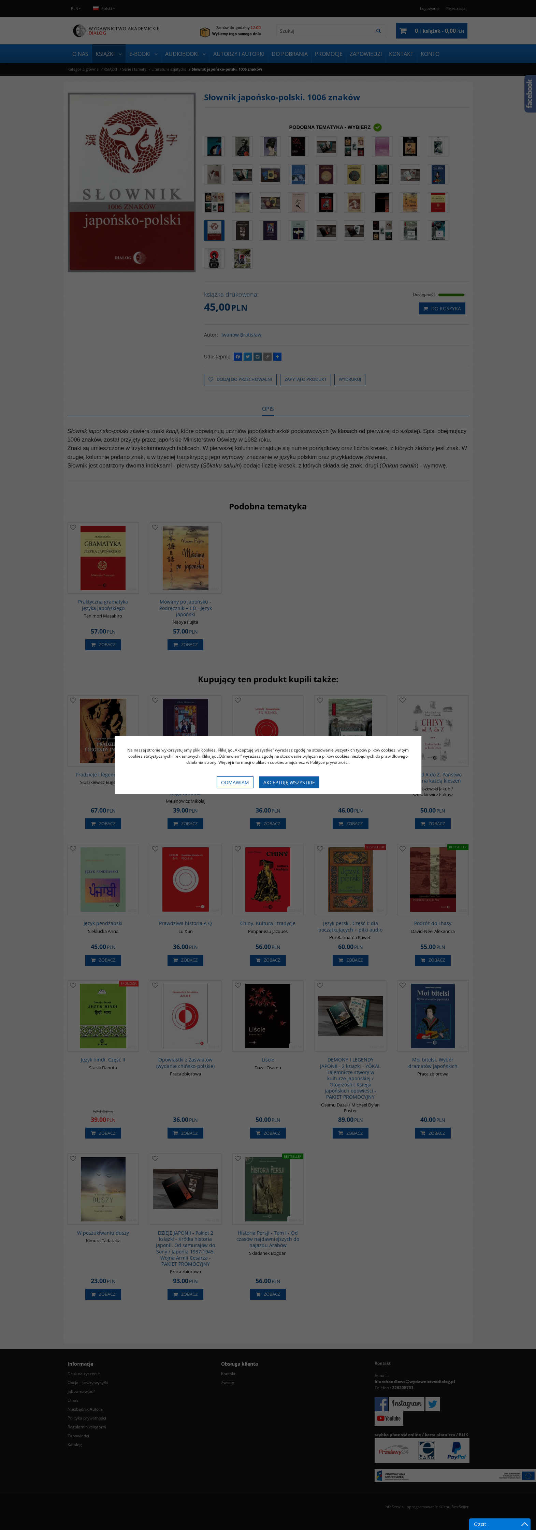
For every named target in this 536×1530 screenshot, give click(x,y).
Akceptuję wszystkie (289, 782)
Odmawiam (235, 782)
